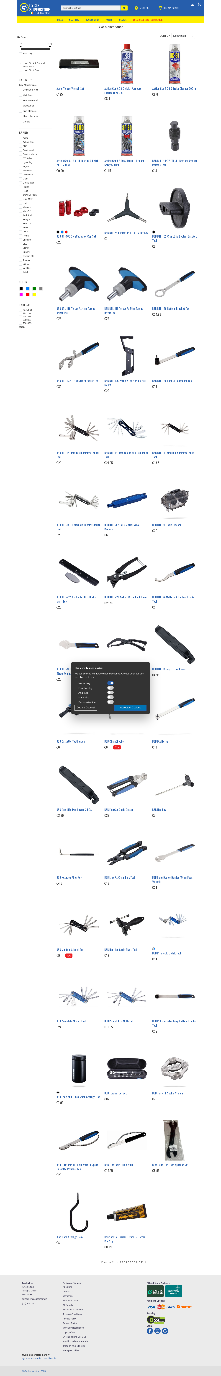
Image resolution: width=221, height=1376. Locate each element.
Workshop (68, 1296)
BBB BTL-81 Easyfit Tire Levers (169, 669)
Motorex (27, 207)
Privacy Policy (69, 1318)
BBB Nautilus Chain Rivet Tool (120, 950)
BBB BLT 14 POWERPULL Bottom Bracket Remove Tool (174, 163)
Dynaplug (27, 162)
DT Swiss (27, 158)
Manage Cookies (71, 1350)
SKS (25, 244)
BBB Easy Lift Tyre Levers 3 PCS (74, 810)
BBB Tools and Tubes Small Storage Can (78, 1097)
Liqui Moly (28, 199)
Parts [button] (109, 19)
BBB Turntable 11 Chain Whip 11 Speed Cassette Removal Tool (77, 1167)
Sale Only (27, 53)
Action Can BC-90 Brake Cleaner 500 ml (174, 88)
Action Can (28, 142)
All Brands (68, 1305)
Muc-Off (27, 211)
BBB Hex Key (159, 810)
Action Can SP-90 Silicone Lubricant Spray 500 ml (124, 163)
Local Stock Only (31, 70)
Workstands (28, 105)
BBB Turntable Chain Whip (118, 1165)
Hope (25, 191)
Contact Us (68, 1291)
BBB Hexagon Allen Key (69, 877)
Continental (28, 150)
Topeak (26, 260)
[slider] (20, 49)
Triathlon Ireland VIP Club (75, 1341)
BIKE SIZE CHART (169, 8)
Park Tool (27, 215)
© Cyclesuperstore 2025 (34, 1371)
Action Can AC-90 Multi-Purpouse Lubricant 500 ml (122, 90)
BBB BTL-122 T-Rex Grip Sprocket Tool (78, 381)
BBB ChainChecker (114, 741)
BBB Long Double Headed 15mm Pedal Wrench (172, 879)
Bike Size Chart (70, 1300)
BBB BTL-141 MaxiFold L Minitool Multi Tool (78, 455)
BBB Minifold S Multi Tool (70, 950)
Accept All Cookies (130, 707)
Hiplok (26, 187)
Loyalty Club (69, 1332)
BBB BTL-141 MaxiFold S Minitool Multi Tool (173, 455)
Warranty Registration (73, 1328)
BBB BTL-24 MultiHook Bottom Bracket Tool (174, 599)
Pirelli (25, 227)
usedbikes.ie (49, 1358)
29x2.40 (27, 316)
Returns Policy (70, 1323)
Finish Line (28, 174)
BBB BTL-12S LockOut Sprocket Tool (172, 381)
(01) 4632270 (28, 1303)
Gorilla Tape (28, 182)
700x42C (27, 323)
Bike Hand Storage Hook (70, 1237)
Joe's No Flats (30, 195)
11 (142, 1262)
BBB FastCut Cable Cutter (118, 810)
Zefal (25, 272)
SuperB (26, 252)
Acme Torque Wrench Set (70, 88)
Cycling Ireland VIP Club (74, 1337)
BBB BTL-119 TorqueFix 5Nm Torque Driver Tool (123, 310)
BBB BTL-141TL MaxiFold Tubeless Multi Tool (78, 527)
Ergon (26, 166)
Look (25, 203)
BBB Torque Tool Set (115, 1093)
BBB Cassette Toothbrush (71, 741)
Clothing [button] (74, 19)
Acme (25, 138)
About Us (142, 8)
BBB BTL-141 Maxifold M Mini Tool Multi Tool (126, 455)
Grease (26, 121)
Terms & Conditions (72, 1314)
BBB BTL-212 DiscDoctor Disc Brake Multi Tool (76, 599)
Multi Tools (28, 95)
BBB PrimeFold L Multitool (166, 953)
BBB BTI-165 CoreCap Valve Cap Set (76, 236)
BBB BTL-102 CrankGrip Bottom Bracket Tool (174, 238)
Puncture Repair (31, 100)
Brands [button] (122, 19)
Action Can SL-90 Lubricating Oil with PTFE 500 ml (77, 163)
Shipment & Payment (73, 1309)
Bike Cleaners (29, 111)
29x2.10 (27, 313)
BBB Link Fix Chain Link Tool (119, 877)
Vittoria (26, 264)
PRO (25, 231)
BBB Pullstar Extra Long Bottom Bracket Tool (174, 1023)
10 (139, 1262)
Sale (148, 19)
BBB (25, 146)
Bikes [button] (60, 19)
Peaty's (26, 219)
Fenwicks (27, 170)
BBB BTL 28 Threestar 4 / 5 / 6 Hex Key (126, 233)
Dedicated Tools (30, 89)
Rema (26, 235)
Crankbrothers (30, 154)
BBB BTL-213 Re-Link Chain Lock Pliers (125, 597)
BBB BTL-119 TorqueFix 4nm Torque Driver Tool (76, 310)
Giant (25, 178)
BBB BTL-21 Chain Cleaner (166, 525)
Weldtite (27, 268)
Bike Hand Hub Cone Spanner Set (170, 1165)
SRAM (26, 248)
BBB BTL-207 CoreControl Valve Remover (121, 527)
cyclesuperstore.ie (31, 1358)
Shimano (27, 239)
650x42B (27, 320)
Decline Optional (86, 707)
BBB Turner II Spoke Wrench (167, 1093)
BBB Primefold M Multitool (71, 1021)
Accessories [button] (93, 19)
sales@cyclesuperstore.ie (34, 1299)
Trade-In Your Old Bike (74, 1346)
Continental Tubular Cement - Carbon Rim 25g (125, 1239)
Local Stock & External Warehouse (34, 65)
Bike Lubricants (30, 116)
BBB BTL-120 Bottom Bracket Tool (171, 308)
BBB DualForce (160, 741)
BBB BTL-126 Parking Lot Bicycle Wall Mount (125, 383)
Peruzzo (27, 223)
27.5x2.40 (28, 310)
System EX (28, 256)
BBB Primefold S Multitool (118, 1021)
